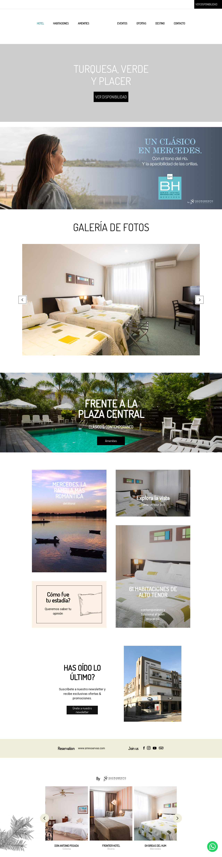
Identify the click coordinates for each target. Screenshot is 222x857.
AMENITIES (83, 23)
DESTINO (160, 23)
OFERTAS (141, 23)
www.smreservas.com (91, 748)
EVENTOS (122, 23)
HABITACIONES (61, 23)
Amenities (111, 441)
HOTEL (40, 23)
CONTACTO (179, 23)
